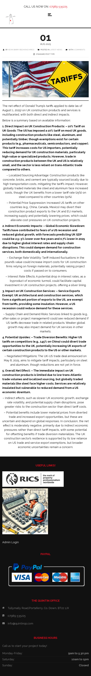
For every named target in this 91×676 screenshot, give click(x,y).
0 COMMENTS (79, 50)
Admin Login (10, 542)
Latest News (56, 50)
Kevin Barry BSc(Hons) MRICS (21, 50)
